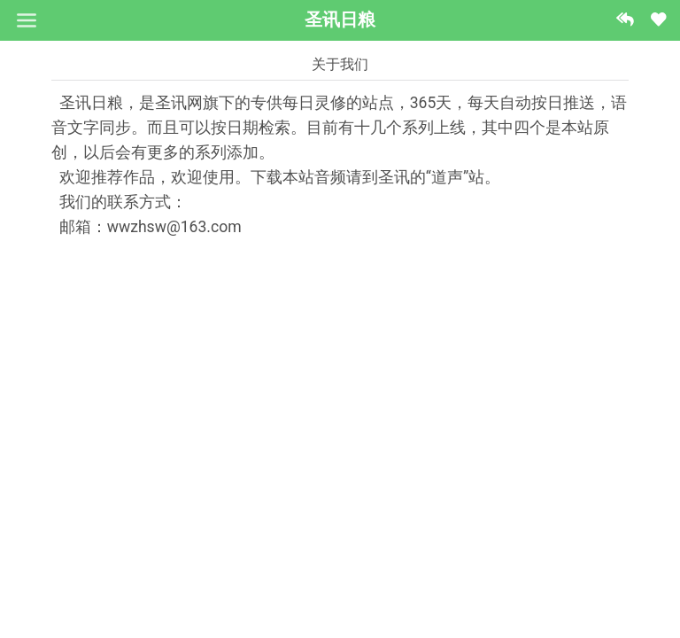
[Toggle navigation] (26, 20)
